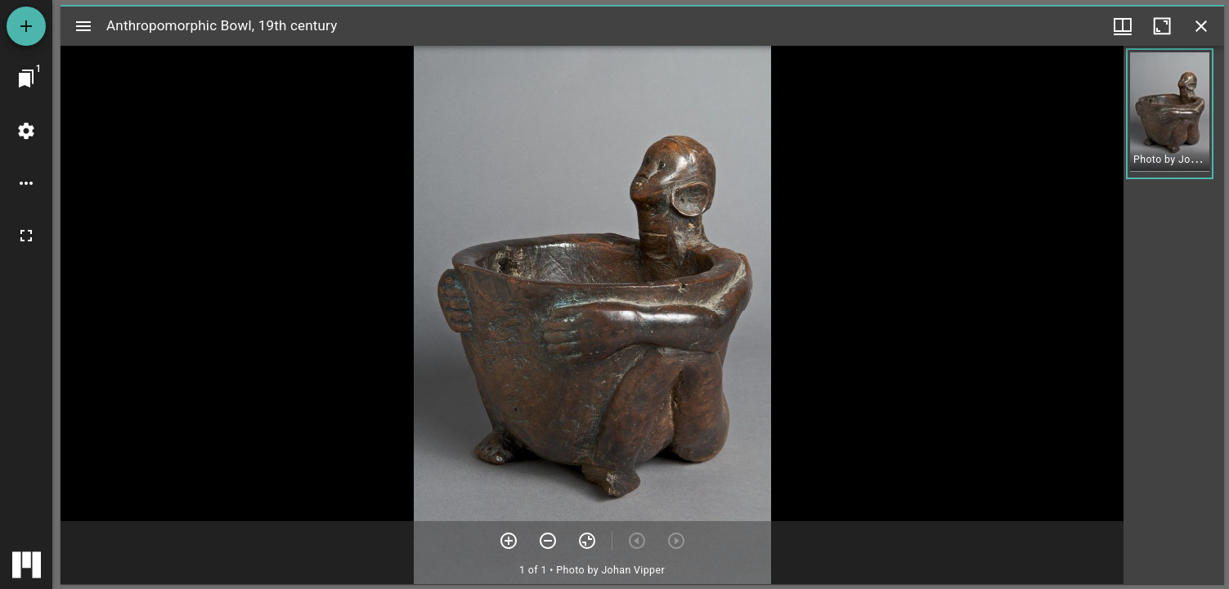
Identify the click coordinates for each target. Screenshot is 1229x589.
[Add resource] (26, 26)
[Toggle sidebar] (83, 26)
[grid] (1174, 315)
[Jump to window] (26, 78)
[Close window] (1201, 26)
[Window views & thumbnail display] (1122, 26)
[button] (1169, 113)
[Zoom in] (508, 540)
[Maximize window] (1162, 26)
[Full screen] (26, 235)
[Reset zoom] (587, 540)
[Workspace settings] (26, 131)
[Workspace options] (26, 183)
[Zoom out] (547, 540)
